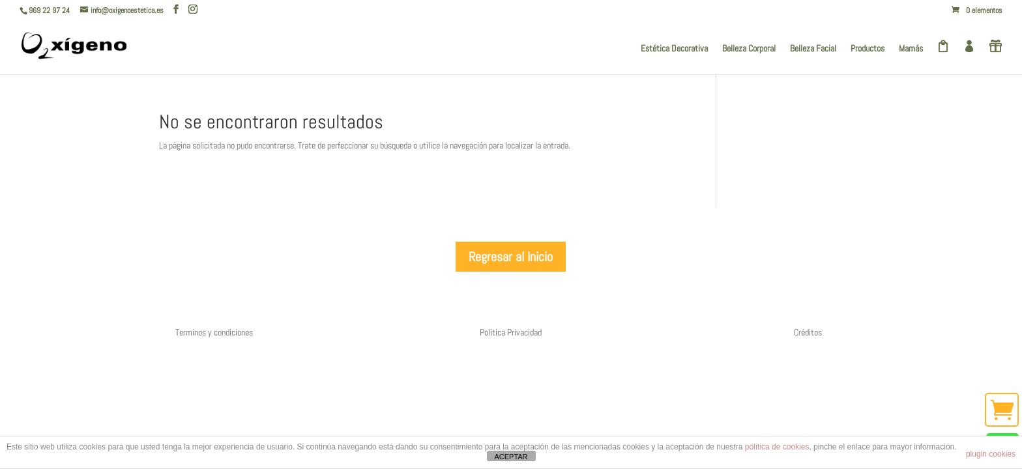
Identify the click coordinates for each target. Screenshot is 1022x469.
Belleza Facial (813, 49)
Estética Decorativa (674, 49)
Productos (867, 49)
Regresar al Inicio (511, 256)
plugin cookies (990, 454)
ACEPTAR (510, 457)
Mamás (911, 49)
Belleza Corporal (749, 49)
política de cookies (777, 446)
